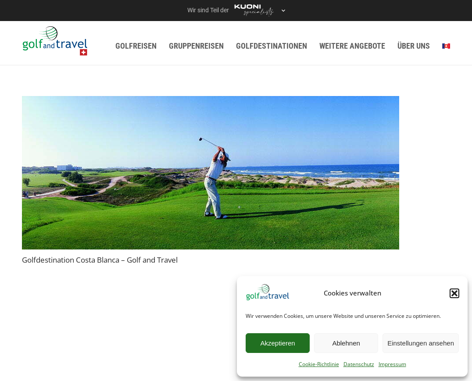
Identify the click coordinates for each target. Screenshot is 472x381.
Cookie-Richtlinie (319, 364)
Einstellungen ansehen (420, 343)
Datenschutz (358, 364)
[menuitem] (446, 45)
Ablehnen (346, 343)
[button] (454, 293)
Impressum (392, 364)
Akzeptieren (277, 343)
